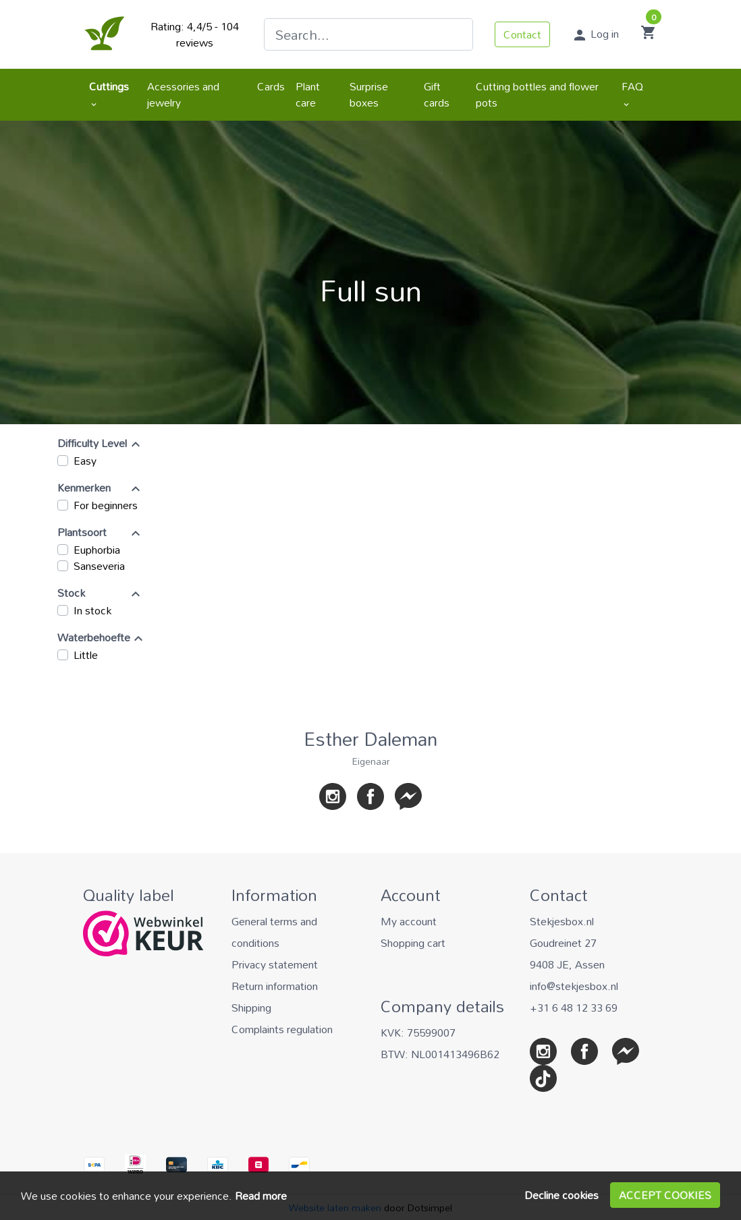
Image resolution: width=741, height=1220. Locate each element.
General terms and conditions (274, 932)
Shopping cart (413, 943)
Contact (522, 34)
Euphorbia (97, 550)
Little (86, 655)
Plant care (308, 94)
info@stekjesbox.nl (574, 986)
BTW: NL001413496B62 (440, 1054)
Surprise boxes (369, 94)
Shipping (251, 1007)
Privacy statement (274, 964)
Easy (85, 461)
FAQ (632, 92)
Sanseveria (99, 566)
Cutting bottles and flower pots (537, 94)
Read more (261, 1196)
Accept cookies (665, 1195)
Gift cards (436, 94)
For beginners (106, 505)
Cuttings (109, 92)
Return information (274, 986)
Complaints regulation (282, 1029)
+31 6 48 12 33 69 (574, 1007)
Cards (271, 86)
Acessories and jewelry (183, 94)
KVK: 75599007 (418, 1032)
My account (409, 921)
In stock (92, 610)
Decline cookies (561, 1195)
